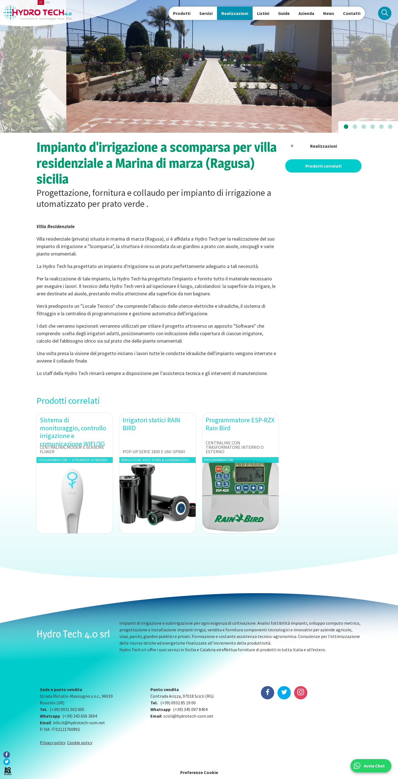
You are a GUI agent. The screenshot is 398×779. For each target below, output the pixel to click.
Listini (263, 13)
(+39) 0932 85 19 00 (178, 702)
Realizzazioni (234, 13)
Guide (284, 13)
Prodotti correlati (323, 166)
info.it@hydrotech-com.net (79, 722)
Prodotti (181, 13)
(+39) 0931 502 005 (67, 709)
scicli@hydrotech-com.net (188, 716)
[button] (346, 126)
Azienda (306, 13)
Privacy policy (53, 742)
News (328, 13)
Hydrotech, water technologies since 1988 (37, 12)
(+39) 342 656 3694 (79, 716)
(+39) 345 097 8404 (190, 709)
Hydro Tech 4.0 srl (73, 634)
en (47, 2)
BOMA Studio (7, 771)
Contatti (351, 13)
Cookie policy (79, 742)
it (41, 2)
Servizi (206, 13)
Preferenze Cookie (199, 772)
